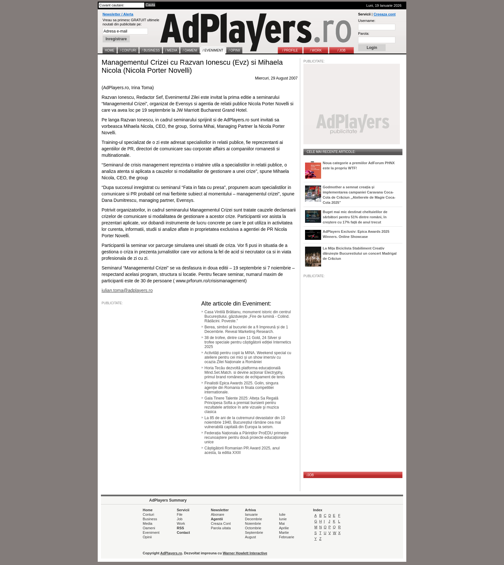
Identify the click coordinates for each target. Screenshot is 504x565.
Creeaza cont (384, 14)
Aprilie (284, 528)
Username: (366, 21)
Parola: (363, 33)
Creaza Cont (221, 523)
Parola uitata (221, 528)
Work (181, 523)
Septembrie (254, 532)
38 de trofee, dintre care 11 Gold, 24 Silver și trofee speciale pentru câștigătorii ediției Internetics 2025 (247, 342)
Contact (183, 532)
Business (150, 519)
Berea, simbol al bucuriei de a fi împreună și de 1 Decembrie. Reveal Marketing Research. (246, 329)
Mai (282, 523)
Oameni (149, 528)
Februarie (286, 537)
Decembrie (253, 519)
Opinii (147, 537)
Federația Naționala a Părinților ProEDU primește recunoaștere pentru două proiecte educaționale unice (246, 437)
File (180, 514)
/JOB (310, 475)
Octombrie (253, 528)
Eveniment (151, 532)
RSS (180, 528)
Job (180, 519)
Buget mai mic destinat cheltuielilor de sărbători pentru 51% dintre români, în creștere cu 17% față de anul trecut (355, 217)
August (250, 537)
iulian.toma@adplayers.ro (127, 290)
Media (147, 523)
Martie (284, 532)
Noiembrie (253, 523)
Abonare (217, 514)
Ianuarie (251, 514)
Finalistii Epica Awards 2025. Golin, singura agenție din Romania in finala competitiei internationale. (241, 387)
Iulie (282, 514)
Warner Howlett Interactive (245, 553)
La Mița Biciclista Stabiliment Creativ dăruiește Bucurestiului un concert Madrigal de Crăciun (360, 253)
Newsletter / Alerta (118, 14)
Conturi (148, 514)
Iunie (283, 519)
